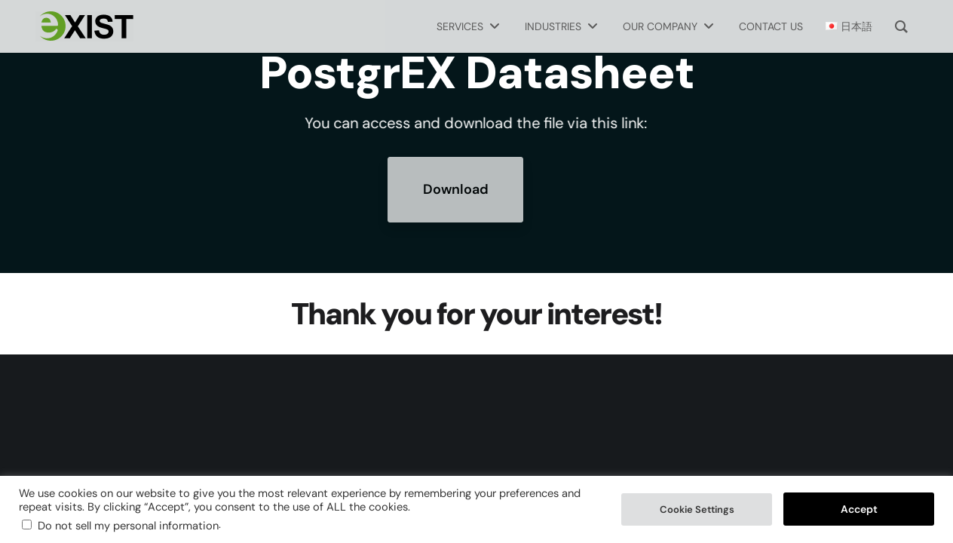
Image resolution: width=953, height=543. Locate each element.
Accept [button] (859, 509)
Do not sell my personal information (128, 525)
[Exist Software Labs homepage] (84, 26)
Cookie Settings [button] (697, 509)
